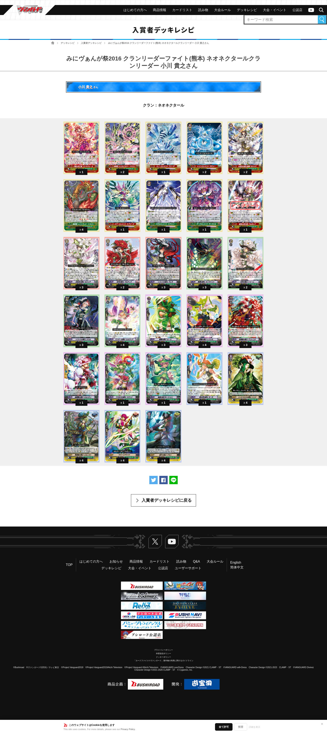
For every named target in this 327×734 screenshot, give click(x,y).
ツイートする (153, 480)
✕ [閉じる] (322, 724)
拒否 (240, 726)
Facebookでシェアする (163, 480)
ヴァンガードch (311, 10)
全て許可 (224, 726)
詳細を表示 (254, 727)
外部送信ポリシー (163, 653)
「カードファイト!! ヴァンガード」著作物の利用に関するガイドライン (164, 661)
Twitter (155, 541)
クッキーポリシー (163, 657)
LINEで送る (173, 480)
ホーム (52, 43)
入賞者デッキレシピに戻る (167, 500)
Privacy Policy (128, 729)
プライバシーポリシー (163, 650)
